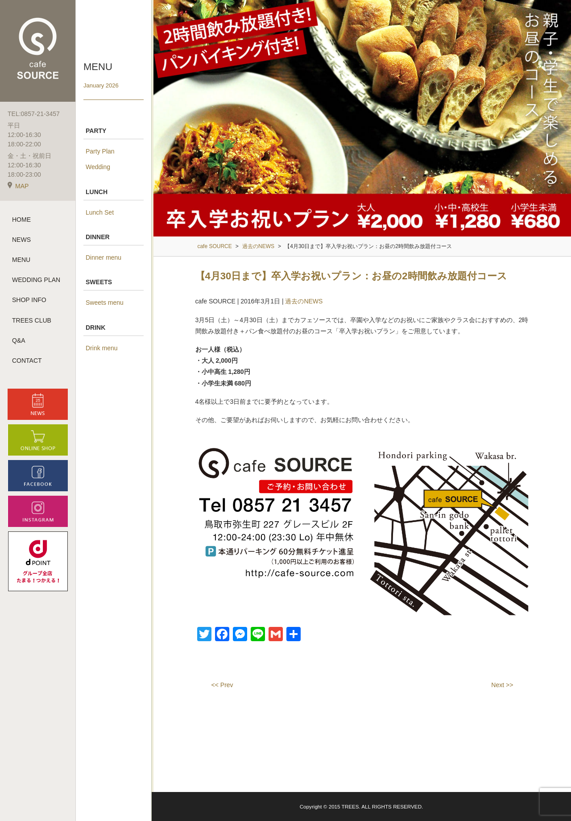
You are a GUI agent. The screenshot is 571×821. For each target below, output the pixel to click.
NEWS (21, 240)
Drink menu (102, 348)
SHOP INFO (29, 300)
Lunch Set (100, 212)
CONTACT (27, 361)
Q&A (18, 340)
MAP (18, 186)
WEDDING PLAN (36, 280)
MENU (21, 260)
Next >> (502, 684)
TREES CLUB (31, 320)
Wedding (98, 166)
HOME (21, 220)
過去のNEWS (304, 301)
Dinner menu (103, 257)
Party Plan (100, 151)
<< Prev (222, 684)
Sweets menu (105, 302)
